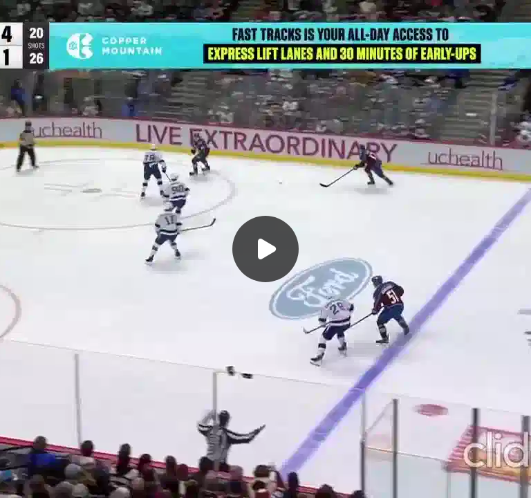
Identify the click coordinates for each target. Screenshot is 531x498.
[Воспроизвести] (265, 249)
